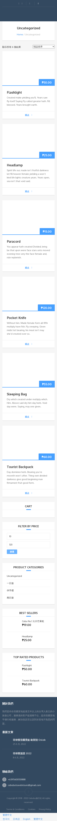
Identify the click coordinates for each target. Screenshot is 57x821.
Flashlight (14, 92)
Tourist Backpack (20, 467)
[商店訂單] (44, 46)
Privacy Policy (45, 809)
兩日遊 (10, 597)
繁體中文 (6, 814)
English (25, 819)
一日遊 (10, 583)
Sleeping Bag (17, 394)
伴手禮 (10, 590)
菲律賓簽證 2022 (22, 753)
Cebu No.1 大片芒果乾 (33, 621)
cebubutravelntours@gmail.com (24, 785)
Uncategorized (14, 576)
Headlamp (15, 165)
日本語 (15, 819)
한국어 (5, 819)
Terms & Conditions (15, 809)
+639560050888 (17, 779)
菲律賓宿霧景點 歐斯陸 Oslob (29, 739)
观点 (28, 115)
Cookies (31, 809)
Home (20, 34)
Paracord (14, 241)
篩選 (12, 551)
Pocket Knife (16, 318)
